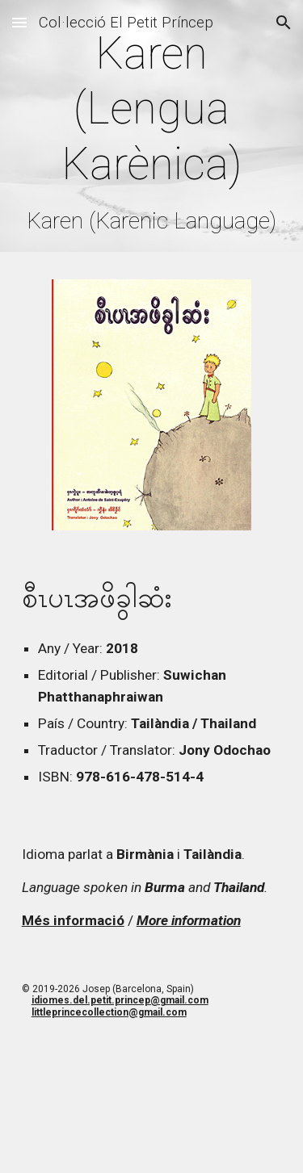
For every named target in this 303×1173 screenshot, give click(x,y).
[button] (19, 22)
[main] (151, 130)
